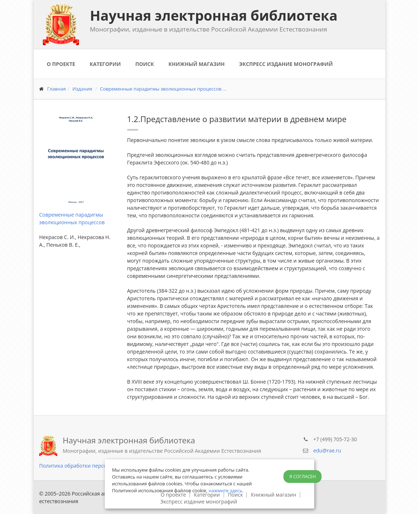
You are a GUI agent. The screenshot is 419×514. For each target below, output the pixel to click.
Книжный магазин (197, 63)
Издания (82, 88)
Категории (105, 63)
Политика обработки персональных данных (93, 465)
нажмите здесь (225, 490)
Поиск (144, 63)
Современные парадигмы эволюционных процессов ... (163, 88)
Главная (56, 88)
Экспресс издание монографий (286, 63)
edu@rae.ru (327, 450)
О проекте (61, 63)
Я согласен (302, 476)
